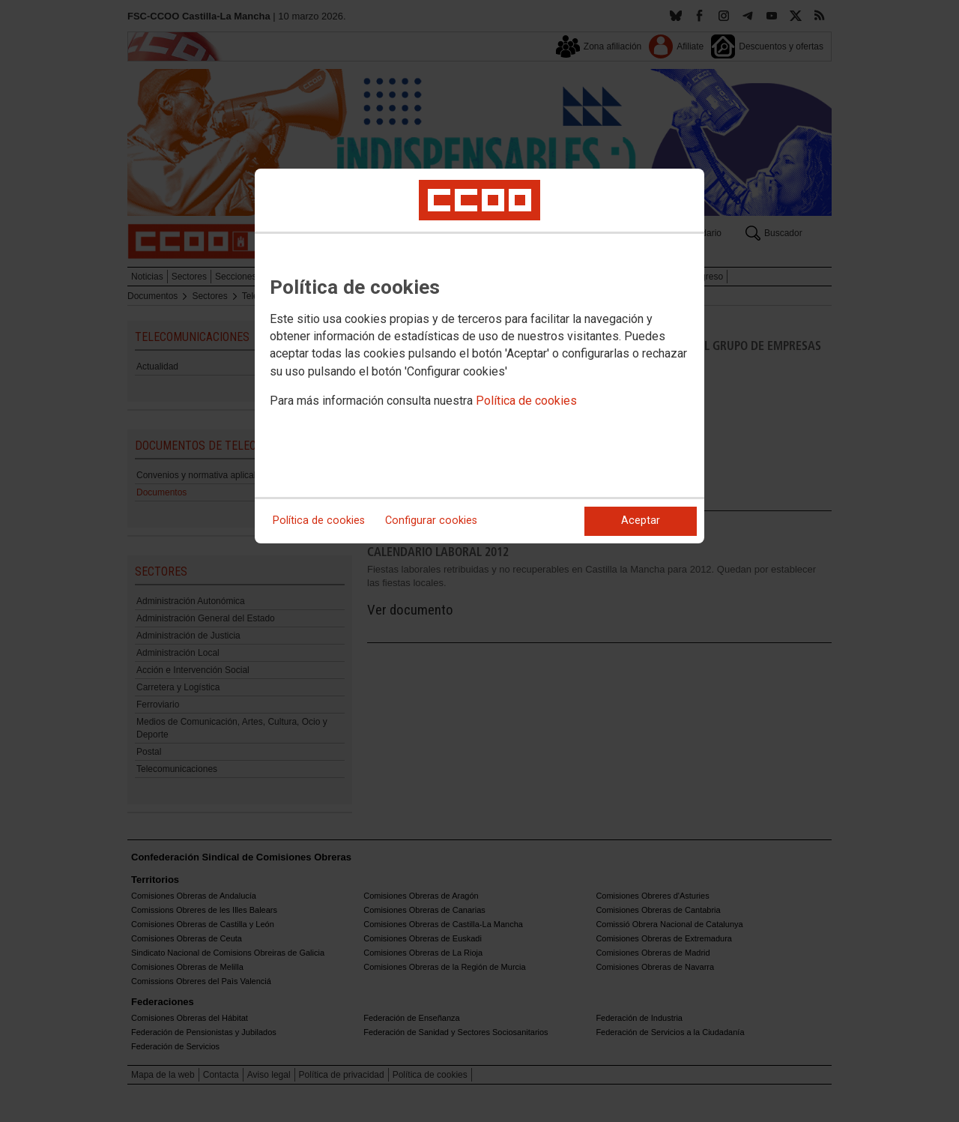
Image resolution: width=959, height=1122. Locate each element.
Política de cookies (526, 400)
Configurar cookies (431, 520)
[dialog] (479, 356)
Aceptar (640, 520)
